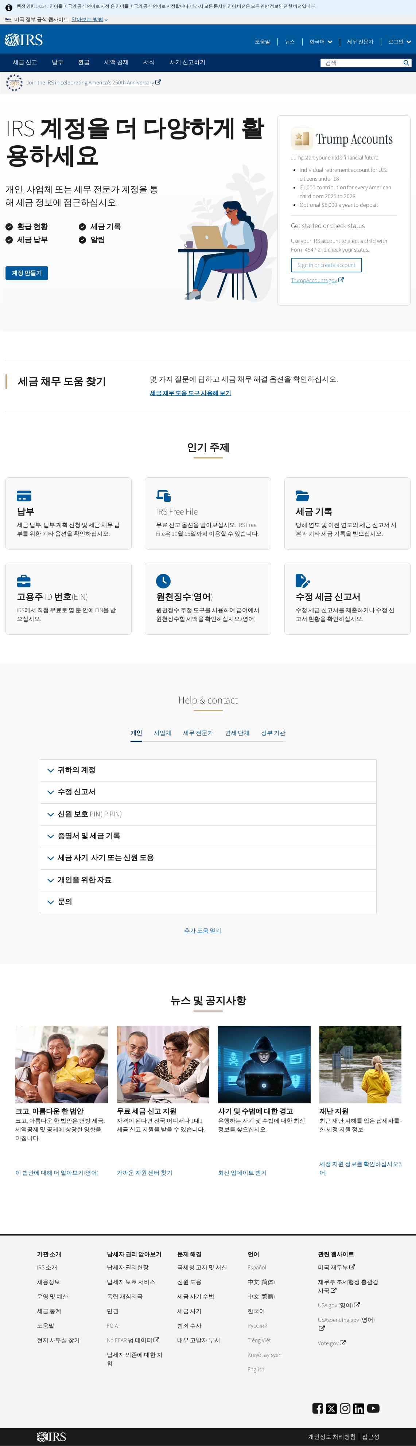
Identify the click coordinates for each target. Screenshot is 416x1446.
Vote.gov (331, 1343)
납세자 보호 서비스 (131, 1282)
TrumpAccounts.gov (317, 280)
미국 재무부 (336, 1268)
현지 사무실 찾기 (58, 1340)
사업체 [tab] (162, 733)
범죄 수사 (189, 1326)
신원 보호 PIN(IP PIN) (90, 814)
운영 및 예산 (52, 1297)
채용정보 (48, 1282)
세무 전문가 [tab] (198, 733)
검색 (405, 62)
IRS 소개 (47, 1268)
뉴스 (290, 42)
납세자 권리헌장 (128, 1268)
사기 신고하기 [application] (188, 62)
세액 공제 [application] (116, 62)
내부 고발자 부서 (198, 1340)
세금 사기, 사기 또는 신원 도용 (106, 858)
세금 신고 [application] (25, 62)
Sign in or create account (326, 265)
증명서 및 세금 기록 (89, 836)
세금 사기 (189, 1311)
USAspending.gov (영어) (346, 1324)
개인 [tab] (136, 733)
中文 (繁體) (261, 1297)
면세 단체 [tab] (237, 733)
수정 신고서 (77, 792)
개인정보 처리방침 (332, 1437)
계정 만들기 (27, 273)
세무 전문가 (360, 42)
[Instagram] (345, 1409)
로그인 (399, 42)
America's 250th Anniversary (125, 83)
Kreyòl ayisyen (264, 1355)
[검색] (366, 63)
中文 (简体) (261, 1282)
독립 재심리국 (125, 1297)
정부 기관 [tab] (273, 733)
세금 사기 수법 (195, 1297)
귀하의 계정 (77, 770)
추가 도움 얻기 (202, 931)
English (256, 1370)
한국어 (321, 42)
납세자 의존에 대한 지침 (135, 1359)
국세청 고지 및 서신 (202, 1268)
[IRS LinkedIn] (358, 1411)
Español (257, 1268)
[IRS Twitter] (331, 1411)
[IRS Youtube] (373, 1409)
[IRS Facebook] (317, 1409)
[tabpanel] (208, 836)
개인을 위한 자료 (85, 880)
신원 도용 (189, 1282)
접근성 (371, 1437)
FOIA (112, 1326)
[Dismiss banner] (406, 82)
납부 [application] (57, 62)
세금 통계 (49, 1311)
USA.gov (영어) (338, 1305)
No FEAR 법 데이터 (133, 1340)
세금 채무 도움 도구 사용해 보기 (190, 393)
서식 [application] (149, 62)
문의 (65, 902)
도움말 (262, 42)
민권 (112, 1311)
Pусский (258, 1326)
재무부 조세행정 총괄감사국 (348, 1286)
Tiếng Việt (259, 1340)
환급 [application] (84, 62)
